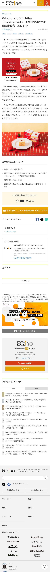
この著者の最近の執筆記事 (22, 258)
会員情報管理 (12, 569)
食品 (4, 33)
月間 (36, 388)
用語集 (6, 526)
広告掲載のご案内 (37, 490)
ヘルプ (11, 563)
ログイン (25, 369)
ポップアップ (29, 33)
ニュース (6, 499)
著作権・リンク (13, 566)
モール (9, 33)
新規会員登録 (24, 363)
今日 (13, 388)
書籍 (31, 517)
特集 (31, 508)
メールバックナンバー (25, 358)
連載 (5, 508)
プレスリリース (11, 231)
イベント (6, 517)
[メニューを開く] (3, 3)
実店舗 (14, 33)
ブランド (21, 33)
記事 (31, 499)
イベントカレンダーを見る (24, 331)
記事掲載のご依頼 (13, 490)
